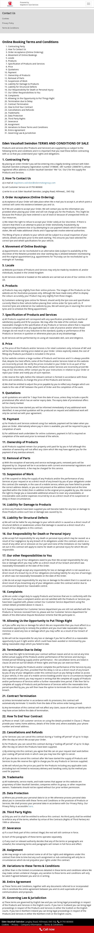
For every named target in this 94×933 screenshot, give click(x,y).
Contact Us (8, 13)
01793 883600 (66, 921)
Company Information (31, 924)
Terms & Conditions (10, 28)
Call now (47, 929)
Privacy (15, 924)
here (30, 806)
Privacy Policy (8, 23)
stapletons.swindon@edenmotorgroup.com (35, 182)
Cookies (5, 18)
